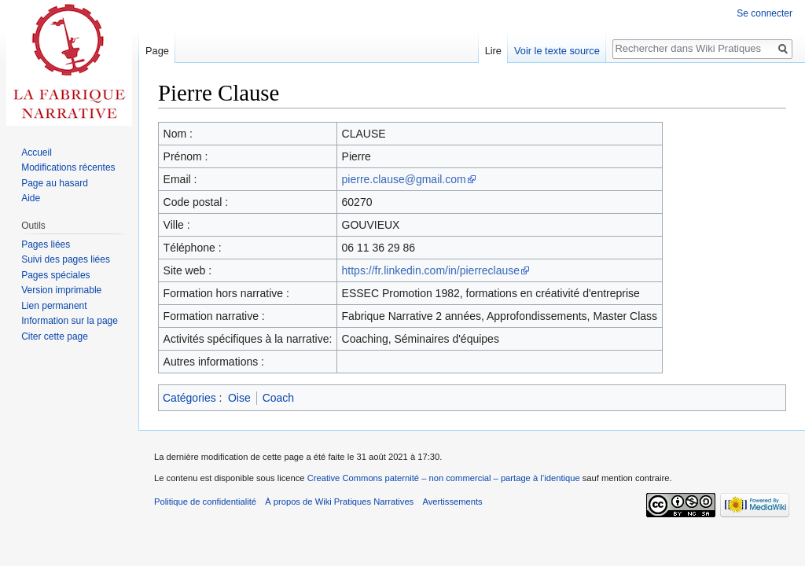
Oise (239, 397)
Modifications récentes (68, 167)
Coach (278, 397)
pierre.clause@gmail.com (404, 179)
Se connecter (764, 13)
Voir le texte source (557, 51)
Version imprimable (61, 290)
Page (157, 51)
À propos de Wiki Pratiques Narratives (339, 501)
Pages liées (45, 244)
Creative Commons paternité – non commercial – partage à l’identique (443, 478)
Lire (493, 51)
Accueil (36, 152)
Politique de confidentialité (205, 501)
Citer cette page (54, 336)
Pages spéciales (55, 275)
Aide (30, 198)
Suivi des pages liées (65, 259)
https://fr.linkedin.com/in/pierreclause (431, 270)
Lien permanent (53, 305)
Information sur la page (69, 320)
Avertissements (452, 501)
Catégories (189, 397)
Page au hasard (54, 183)
